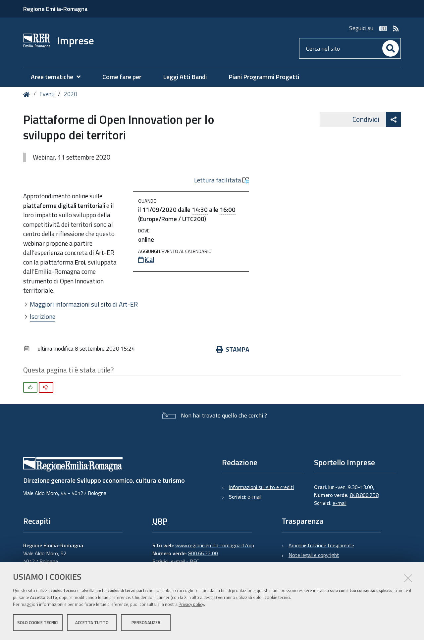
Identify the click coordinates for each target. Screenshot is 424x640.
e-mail (254, 497)
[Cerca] (390, 48)
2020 (70, 94)
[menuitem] (59, 77)
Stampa (232, 349)
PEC (194, 561)
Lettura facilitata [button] (221, 180)
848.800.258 (364, 495)
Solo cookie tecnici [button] (37, 622)
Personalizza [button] (146, 622)
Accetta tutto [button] (92, 622)
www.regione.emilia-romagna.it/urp (214, 545)
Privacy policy (191, 604)
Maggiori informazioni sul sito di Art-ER (84, 304)
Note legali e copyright (314, 555)
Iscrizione (42, 316)
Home (27, 94)
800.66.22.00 (203, 553)
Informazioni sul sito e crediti (261, 487)
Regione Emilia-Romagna (55, 8)
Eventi (46, 94)
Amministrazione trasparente (321, 545)
